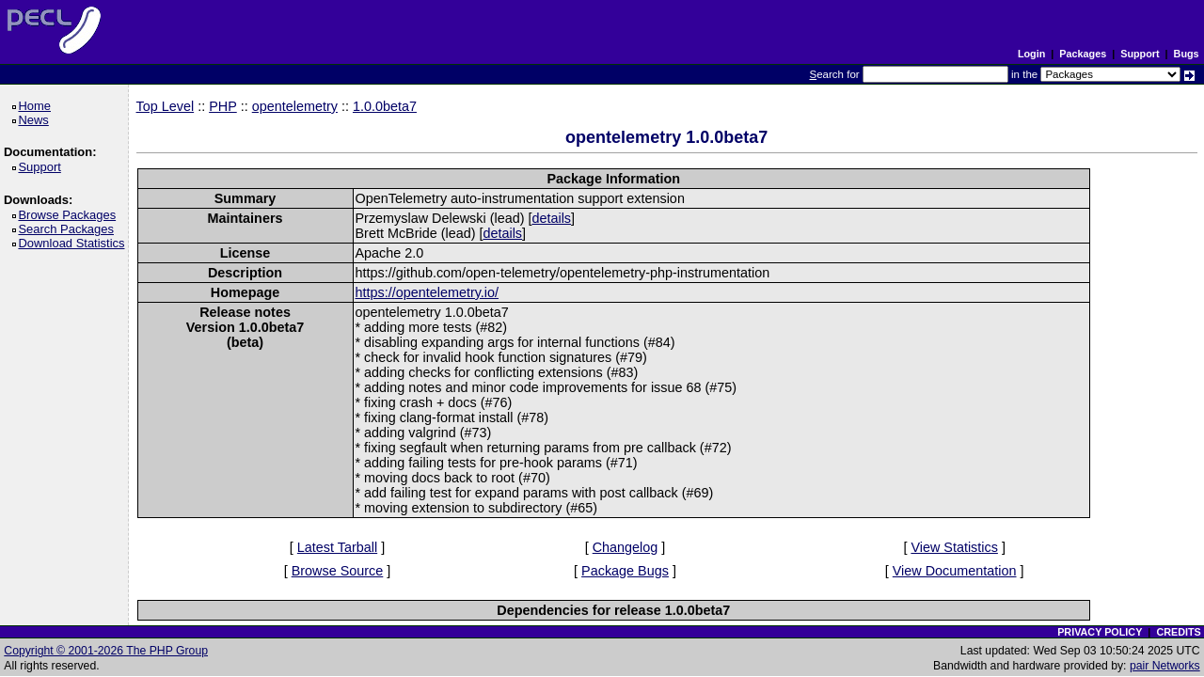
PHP (223, 106)
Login (1031, 53)
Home (37, 106)
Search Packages (69, 229)
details (551, 218)
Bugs (1186, 53)
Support (1139, 53)
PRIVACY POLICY (1099, 632)
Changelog (625, 547)
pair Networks (1165, 665)
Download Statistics (74, 243)
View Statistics (954, 547)
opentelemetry (295, 106)
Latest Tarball (337, 547)
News (36, 120)
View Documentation (955, 570)
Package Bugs (625, 570)
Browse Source (338, 570)
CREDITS (1178, 632)
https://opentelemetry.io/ (427, 292)
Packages (1082, 53)
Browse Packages (70, 215)
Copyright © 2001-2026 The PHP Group (106, 650)
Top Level (165, 106)
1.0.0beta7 (385, 106)
